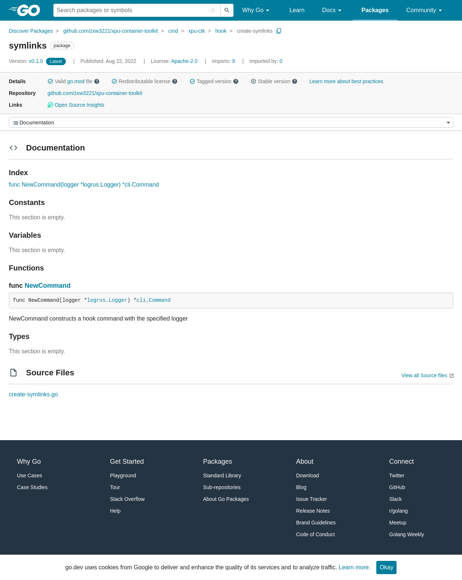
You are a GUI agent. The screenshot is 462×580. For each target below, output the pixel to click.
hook (220, 31)
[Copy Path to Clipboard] (279, 31)
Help (115, 511)
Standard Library (222, 475)
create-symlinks (255, 31)
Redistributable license (144, 81)
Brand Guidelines (315, 523)
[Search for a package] (137, 10)
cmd (173, 31)
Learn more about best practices (346, 81)
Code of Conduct (315, 534)
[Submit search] (227, 10)
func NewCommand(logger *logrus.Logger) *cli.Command (84, 184)
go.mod (76, 81)
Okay (386, 567)
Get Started (127, 461)
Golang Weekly (406, 534)
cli (141, 300)
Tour (115, 487)
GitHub (397, 487)
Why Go (257, 10)
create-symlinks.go (33, 394)
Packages (375, 10)
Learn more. (354, 567)
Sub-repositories (222, 487)
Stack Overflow (127, 499)
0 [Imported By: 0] (265, 61)
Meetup (397, 523)
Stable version (274, 81)
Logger (118, 300)
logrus (96, 300)
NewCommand (48, 285)
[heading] (31, 10)
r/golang (398, 511)
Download (307, 475)
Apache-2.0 (184, 61)
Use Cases (29, 475)
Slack (395, 499)
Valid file (73, 81)
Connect (401, 461)
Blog (301, 487)
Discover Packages (31, 31)
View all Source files (424, 375)
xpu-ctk (196, 31)
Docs (333, 10)
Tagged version (214, 81)
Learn (297, 10)
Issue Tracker (311, 499)
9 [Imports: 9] (224, 61)
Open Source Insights (75, 105)
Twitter (396, 475)
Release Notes (313, 511)
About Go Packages (226, 499)
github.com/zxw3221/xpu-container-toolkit (110, 31)
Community (425, 10)
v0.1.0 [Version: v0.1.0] (27, 61)
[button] (50, 81)
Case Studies (32, 487)
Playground (123, 475)
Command (160, 300)
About (304, 461)
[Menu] (231, 122)
